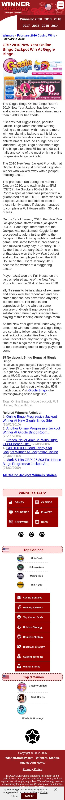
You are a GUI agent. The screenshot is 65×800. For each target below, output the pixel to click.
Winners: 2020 (31, 19)
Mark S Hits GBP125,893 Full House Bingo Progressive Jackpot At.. (32, 462)
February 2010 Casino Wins (36, 35)
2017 (26, 26)
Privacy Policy (32, 769)
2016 (36, 26)
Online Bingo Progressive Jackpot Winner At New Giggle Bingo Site (30, 418)
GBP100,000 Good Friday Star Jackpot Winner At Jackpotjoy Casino (30, 450)
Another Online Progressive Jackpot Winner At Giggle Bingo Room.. (31, 430)
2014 (55, 26)
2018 (57, 19)
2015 (45, 26)
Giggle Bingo (37, 390)
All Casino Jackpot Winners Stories (30, 475)
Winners (8, 35)
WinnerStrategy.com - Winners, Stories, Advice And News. (32, 760)
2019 (48, 19)
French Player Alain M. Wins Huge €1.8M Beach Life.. (30, 442)
